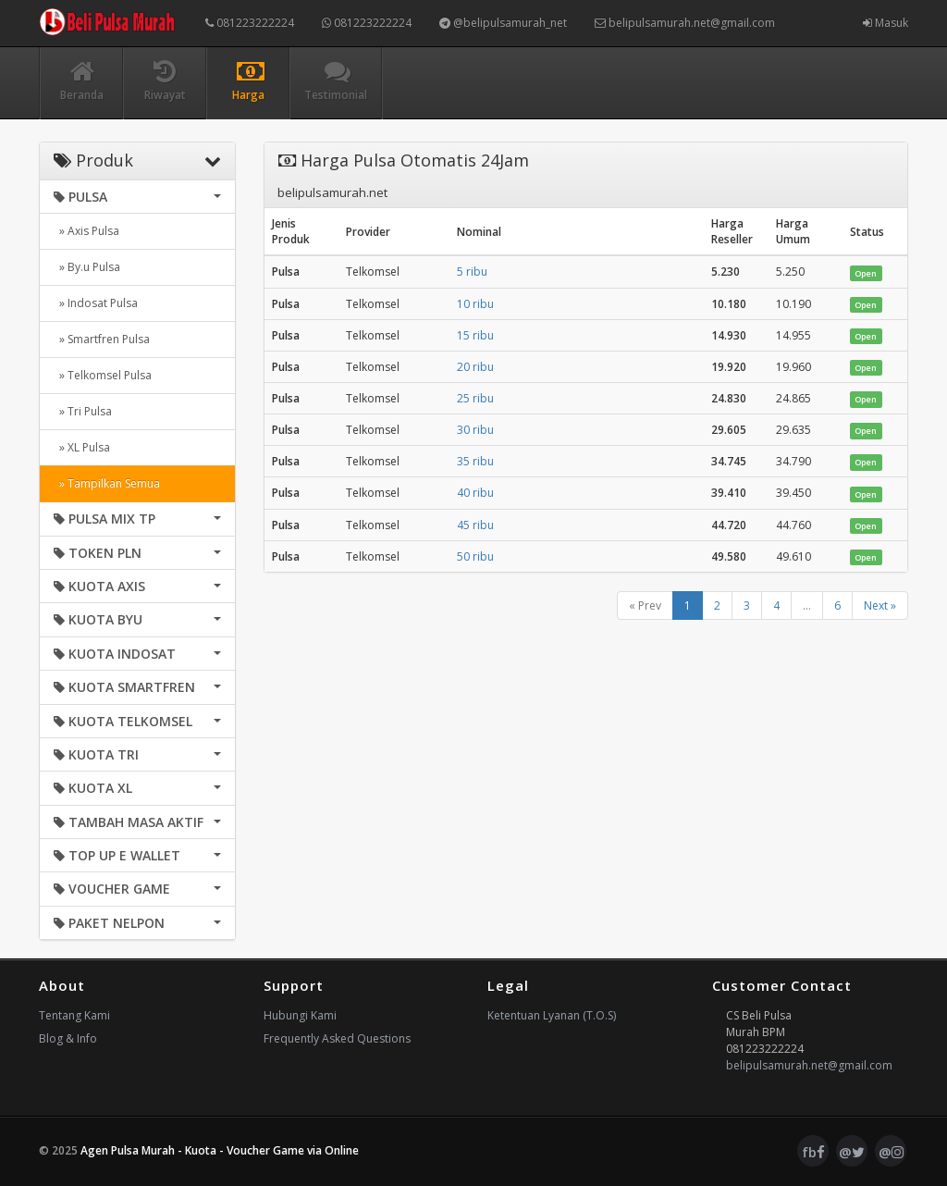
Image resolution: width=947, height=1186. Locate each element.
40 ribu (475, 492)
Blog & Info (68, 1038)
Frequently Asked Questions (337, 1038)
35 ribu (475, 461)
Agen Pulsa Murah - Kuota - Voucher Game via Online (219, 1150)
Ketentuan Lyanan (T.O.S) (551, 1015)
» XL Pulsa (82, 447)
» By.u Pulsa (87, 267)
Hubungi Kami (300, 1015)
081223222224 (249, 23)
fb (813, 1152)
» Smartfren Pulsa (102, 339)
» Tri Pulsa (83, 411)
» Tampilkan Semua (107, 483)
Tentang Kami (74, 1015)
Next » (880, 605)
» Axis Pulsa (86, 231)
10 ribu (475, 304)
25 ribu (475, 398)
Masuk (885, 23)
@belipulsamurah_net (503, 23)
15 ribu (475, 335)
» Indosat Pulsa (96, 303)
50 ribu (475, 556)
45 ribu (475, 525)
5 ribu (472, 271)
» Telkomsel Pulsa (103, 375)
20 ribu (475, 367)
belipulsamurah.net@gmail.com (685, 23)
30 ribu (475, 430)
